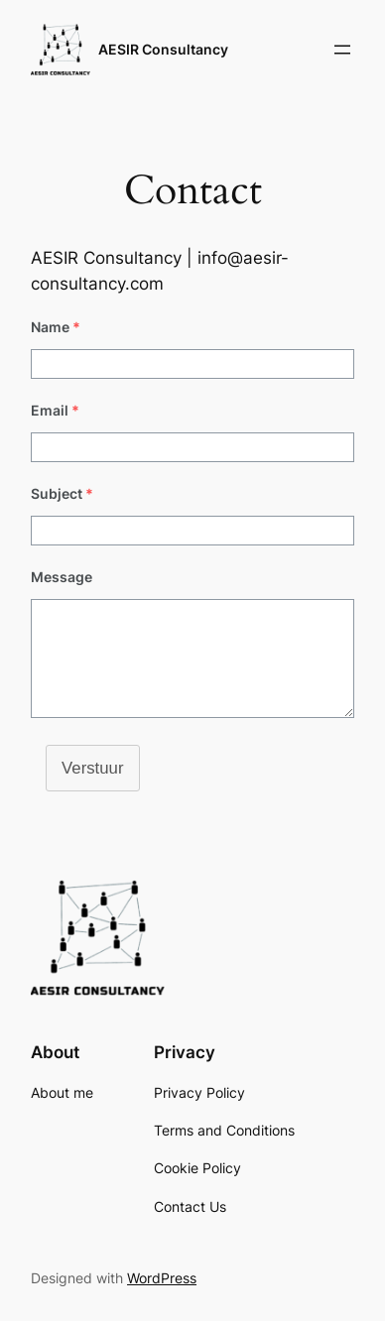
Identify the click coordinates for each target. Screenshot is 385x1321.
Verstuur (93, 768)
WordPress (161, 1277)
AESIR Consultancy (163, 49)
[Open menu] (342, 49)
